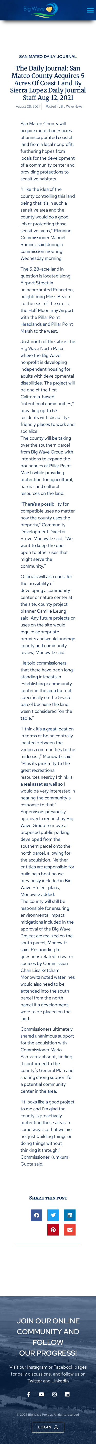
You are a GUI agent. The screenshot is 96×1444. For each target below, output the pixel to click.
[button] (90, 10)
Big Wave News (71, 106)
